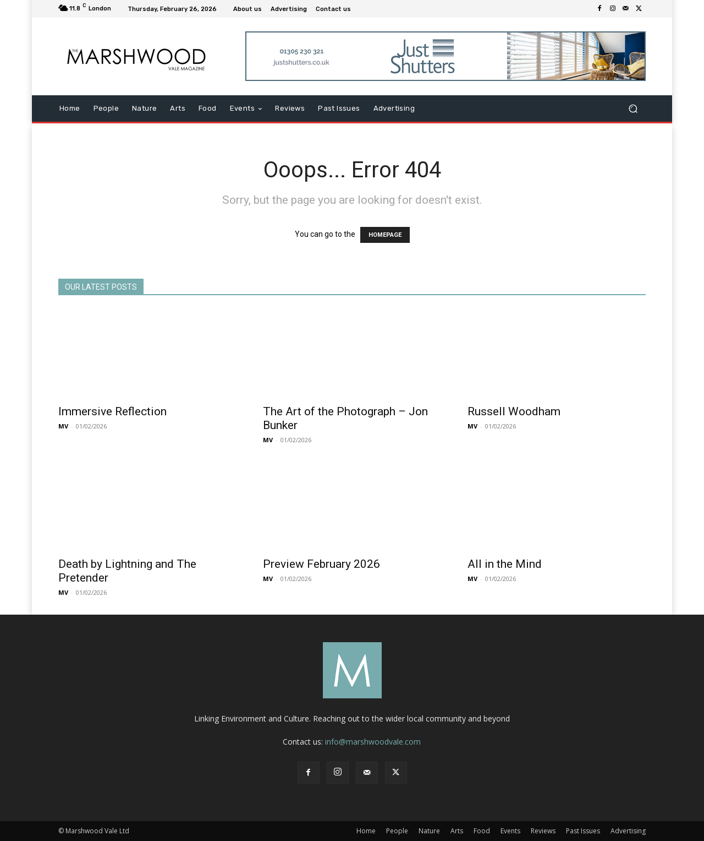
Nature (429, 830)
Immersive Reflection (112, 411)
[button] (633, 109)
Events (510, 830)
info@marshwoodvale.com (373, 741)
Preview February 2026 (321, 564)
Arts (456, 830)
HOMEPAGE (385, 234)
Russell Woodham (514, 411)
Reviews (543, 830)
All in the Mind (505, 564)
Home (366, 830)
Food (482, 830)
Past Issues (583, 830)
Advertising (628, 830)
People (397, 830)
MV (63, 426)
